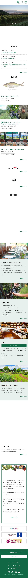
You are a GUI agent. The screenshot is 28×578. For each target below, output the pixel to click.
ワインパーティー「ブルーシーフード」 (10, 96)
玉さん (12, 62)
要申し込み (8, 100)
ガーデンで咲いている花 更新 (8, 52)
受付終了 (7, 154)
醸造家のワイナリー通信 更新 (8, 58)
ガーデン (12, 50)
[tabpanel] (14, 15)
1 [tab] (12, 23)
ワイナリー (13, 56)
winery (14, 291)
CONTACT (14, 556)
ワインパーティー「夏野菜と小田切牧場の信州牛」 (13, 149)
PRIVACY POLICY (14, 562)
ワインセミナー (4, 128)
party (3, 100)
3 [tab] (15, 23)
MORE (22, 72)
